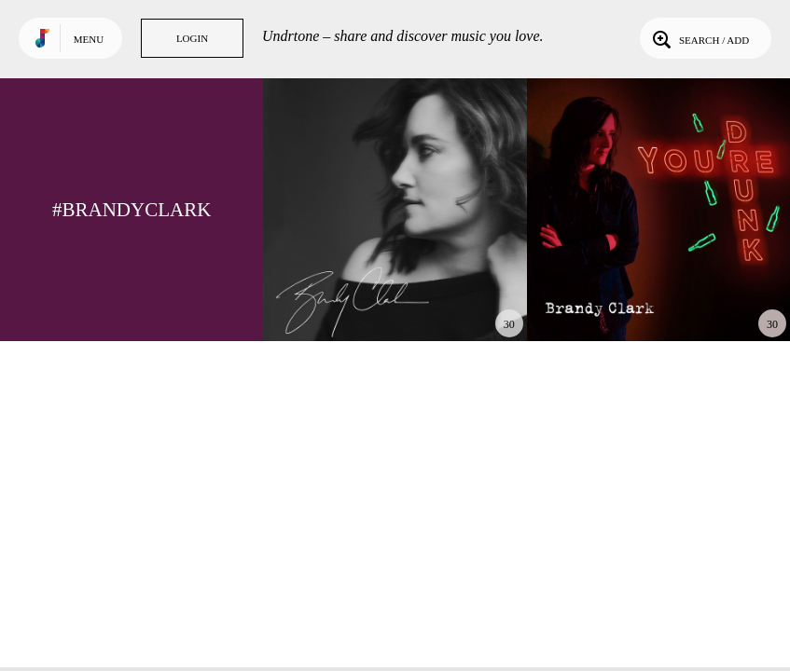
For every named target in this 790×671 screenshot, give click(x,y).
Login (192, 38)
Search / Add (699, 38)
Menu (89, 39)
